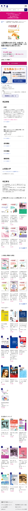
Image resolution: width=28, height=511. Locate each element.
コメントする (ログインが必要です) (10, 171)
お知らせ (3, 509)
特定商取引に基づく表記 (21, 504)
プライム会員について (6, 504)
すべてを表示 (22, 248)
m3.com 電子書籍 (2, 22)
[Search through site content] (12, 9)
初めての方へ (18, 507)
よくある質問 (4, 507)
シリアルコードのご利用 (21, 509)
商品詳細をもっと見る (9, 95)
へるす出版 (4, 48)
